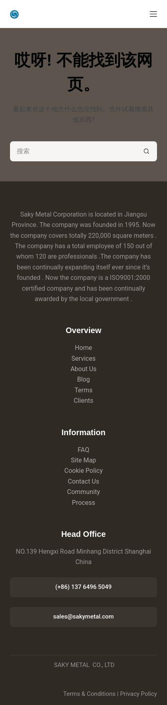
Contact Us (83, 481)
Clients (83, 400)
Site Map (83, 460)
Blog (83, 379)
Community (83, 492)
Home (83, 347)
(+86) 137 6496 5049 (83, 587)
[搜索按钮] (147, 151)
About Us (83, 369)
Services (83, 358)
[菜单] (153, 14)
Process (83, 502)
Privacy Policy (138, 693)
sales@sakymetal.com (83, 616)
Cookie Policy (83, 470)
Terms (83, 390)
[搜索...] (73, 151)
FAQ (83, 450)
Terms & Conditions (89, 693)
